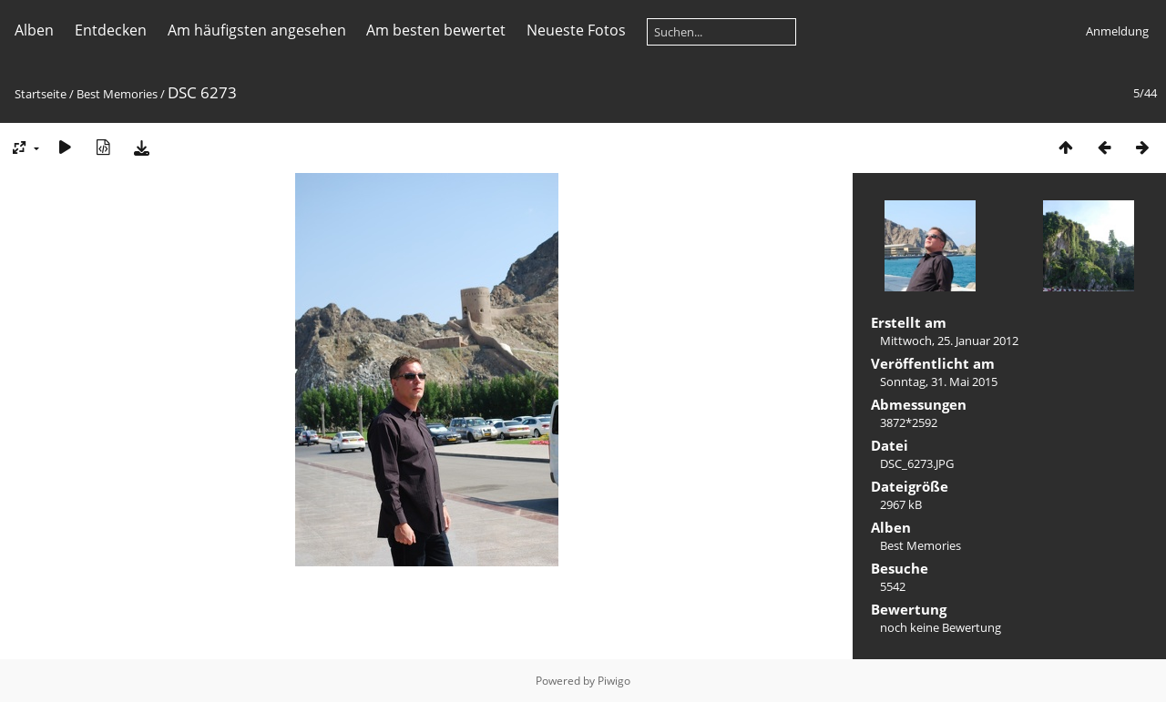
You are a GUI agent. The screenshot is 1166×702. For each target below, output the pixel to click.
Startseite (40, 94)
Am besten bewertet (436, 30)
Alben (34, 30)
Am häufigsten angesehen (257, 30)
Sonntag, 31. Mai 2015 (938, 381)
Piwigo (614, 680)
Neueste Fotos (576, 30)
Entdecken (111, 30)
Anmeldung (1117, 31)
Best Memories (117, 94)
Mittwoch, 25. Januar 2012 (949, 340)
